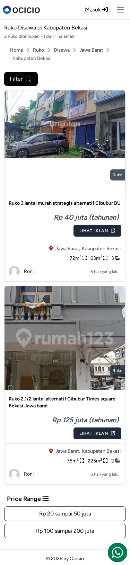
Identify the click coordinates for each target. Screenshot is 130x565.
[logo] (21, 9)
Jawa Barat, (67, 248)
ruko (117, 175)
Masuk (96, 9)
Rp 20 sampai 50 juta (65, 513)
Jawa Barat (91, 50)
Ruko (38, 50)
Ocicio (77, 559)
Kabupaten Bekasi (101, 248)
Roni (21, 271)
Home (16, 50)
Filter (21, 79)
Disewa (62, 50)
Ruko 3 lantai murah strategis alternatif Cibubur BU (65, 203)
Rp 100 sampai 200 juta (65, 531)
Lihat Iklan (97, 230)
